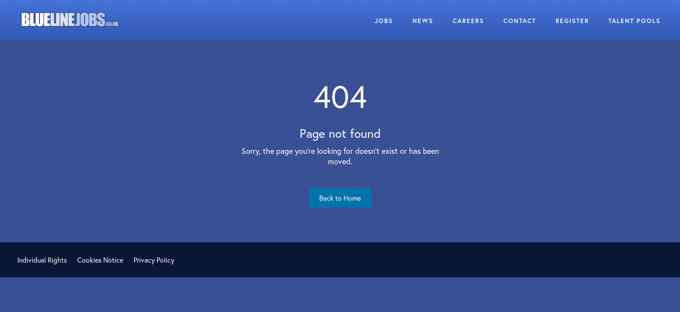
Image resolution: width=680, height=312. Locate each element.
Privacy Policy (154, 259)
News (422, 20)
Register (572, 20)
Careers (468, 20)
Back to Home (340, 197)
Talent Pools (634, 20)
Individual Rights (42, 259)
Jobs (384, 20)
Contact (519, 20)
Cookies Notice (100, 259)
